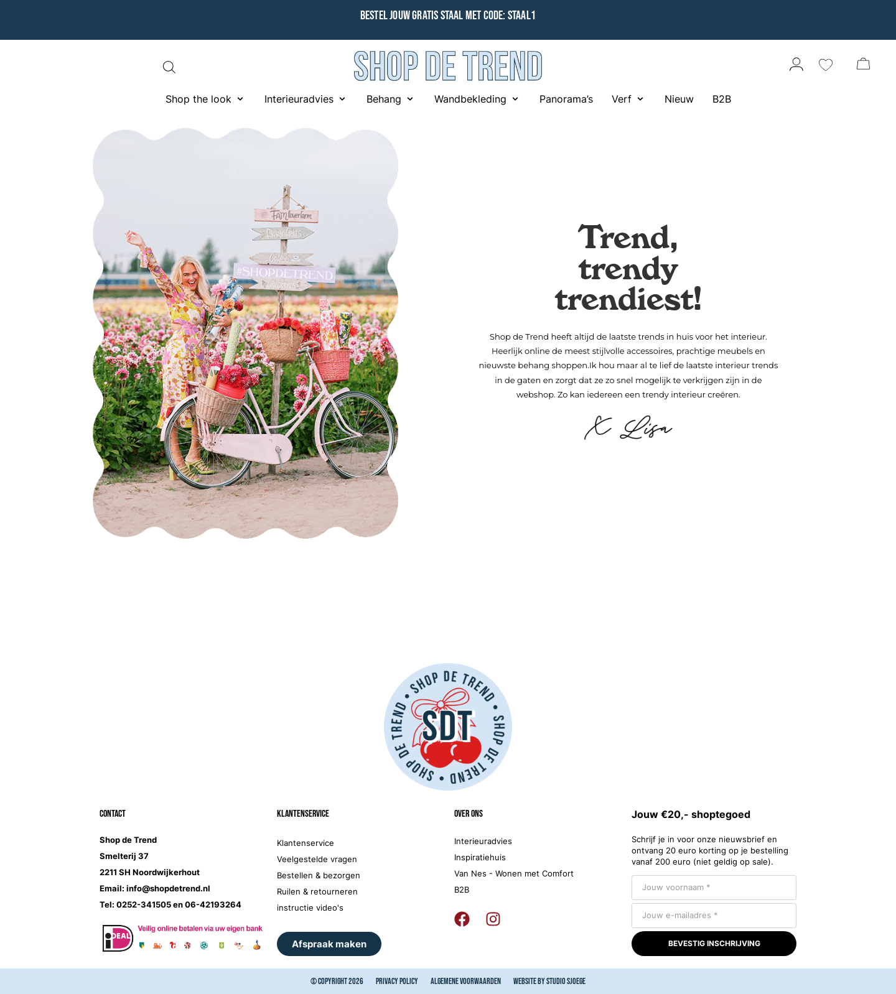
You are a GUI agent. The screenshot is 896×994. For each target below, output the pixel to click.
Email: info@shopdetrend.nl (155, 888)
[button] (205, 98)
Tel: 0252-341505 (135, 904)
